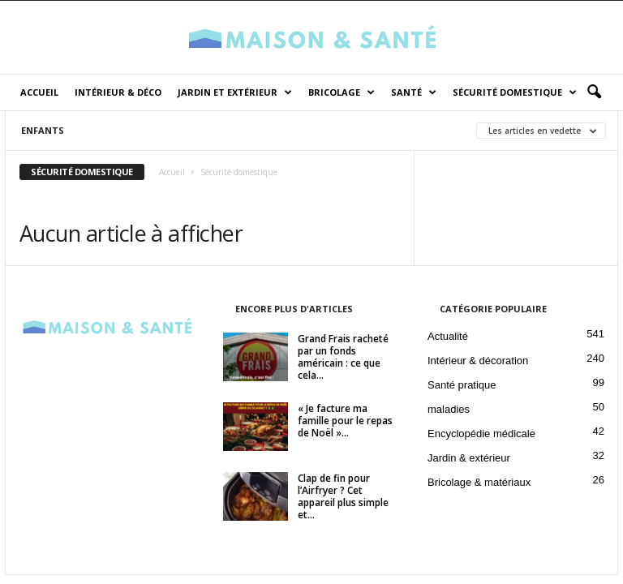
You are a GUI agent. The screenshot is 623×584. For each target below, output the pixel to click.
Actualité (448, 336)
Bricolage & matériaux (479, 482)
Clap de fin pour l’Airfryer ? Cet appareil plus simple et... (343, 496)
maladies (449, 409)
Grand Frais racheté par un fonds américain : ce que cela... (343, 357)
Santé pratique (462, 385)
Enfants (42, 130)
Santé (413, 92)
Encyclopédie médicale (481, 433)
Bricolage (341, 92)
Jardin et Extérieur (235, 92)
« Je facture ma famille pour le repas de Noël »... (345, 421)
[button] (594, 92)
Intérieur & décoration (478, 360)
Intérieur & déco (118, 92)
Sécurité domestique (515, 92)
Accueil (39, 92)
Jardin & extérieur (469, 458)
